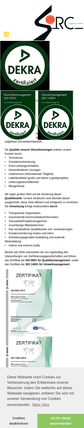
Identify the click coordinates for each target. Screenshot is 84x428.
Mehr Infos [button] (41, 405)
